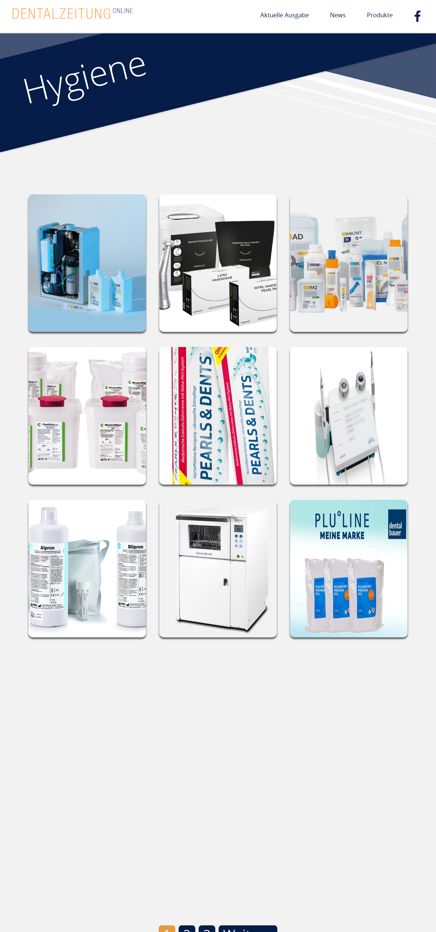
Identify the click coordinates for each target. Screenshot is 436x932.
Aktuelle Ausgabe (284, 15)
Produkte (380, 15)
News (338, 15)
